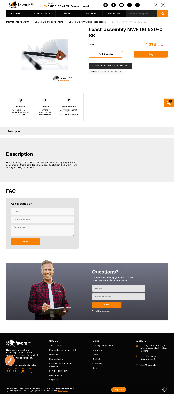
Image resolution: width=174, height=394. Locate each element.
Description (14, 131)
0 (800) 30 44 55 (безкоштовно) (68, 6)
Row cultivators (56, 359)
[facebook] (113, 5)
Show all (53, 379)
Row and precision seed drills (63, 350)
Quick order (106, 54)
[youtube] (121, 5)
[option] (45, 54)
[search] (141, 13)
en (156, 5)
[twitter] (129, 5)
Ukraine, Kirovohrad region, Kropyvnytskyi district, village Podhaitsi (154, 348)
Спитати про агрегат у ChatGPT (110, 65)
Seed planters (56, 345)
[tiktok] (137, 5)
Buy (150, 54)
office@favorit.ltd (148, 365)
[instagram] (105, 5)
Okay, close (119, 390)
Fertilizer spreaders (58, 371)
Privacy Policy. (63, 391)
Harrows (53, 354)
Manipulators (55, 375)
